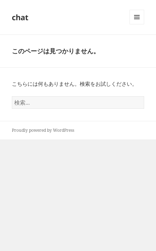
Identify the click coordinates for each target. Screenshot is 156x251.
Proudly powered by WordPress (43, 130)
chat (20, 17)
